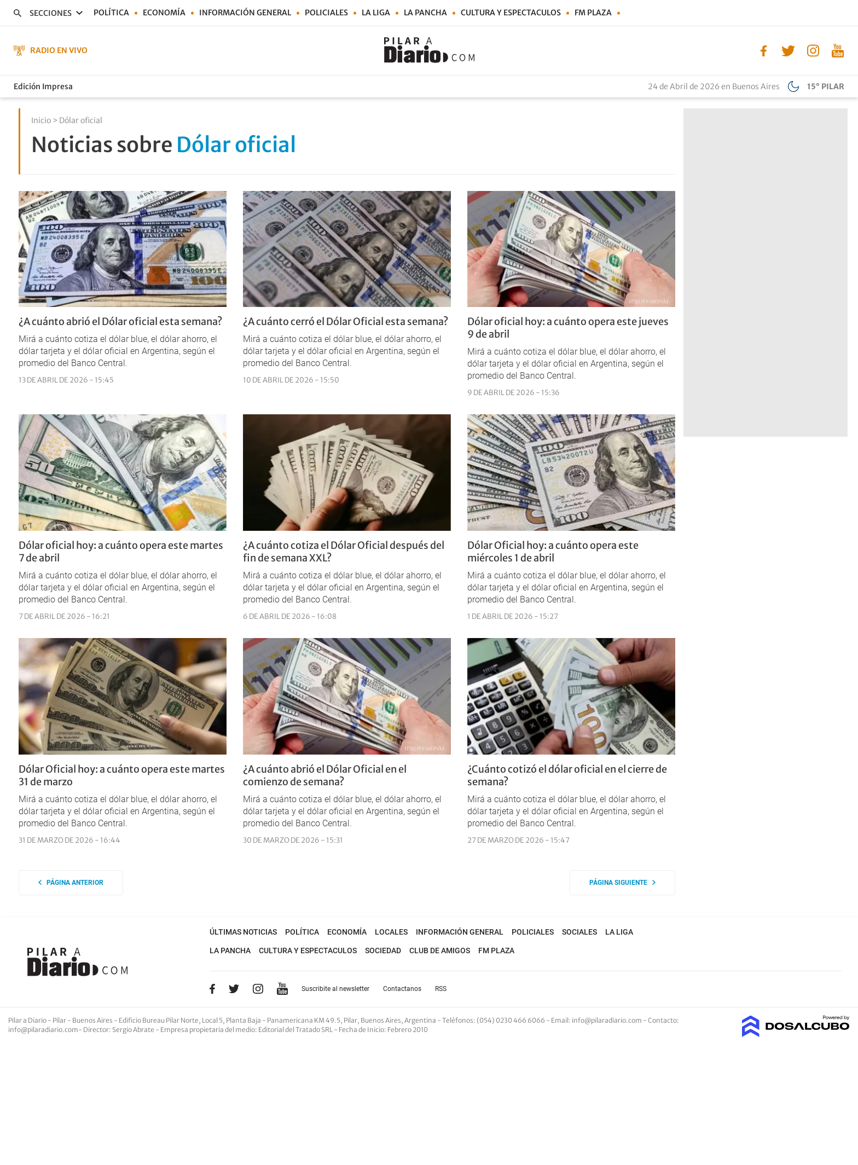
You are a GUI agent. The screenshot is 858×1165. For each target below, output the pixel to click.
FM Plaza (593, 13)
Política (111, 13)
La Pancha (425, 13)
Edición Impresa (43, 86)
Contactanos (402, 989)
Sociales (579, 932)
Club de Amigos (439, 950)
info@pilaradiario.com (43, 1029)
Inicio (41, 120)
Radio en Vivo (59, 50)
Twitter (234, 988)
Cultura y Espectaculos (511, 13)
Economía (164, 13)
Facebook (212, 989)
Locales (391, 932)
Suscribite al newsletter (335, 989)
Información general (245, 13)
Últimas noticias (243, 932)
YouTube (282, 989)
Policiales (326, 13)
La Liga (376, 13)
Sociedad (383, 950)
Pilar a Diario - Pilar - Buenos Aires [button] (61, 1020)
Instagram (258, 989)
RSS (441, 989)
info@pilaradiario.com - (610, 1020)
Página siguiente (622, 882)
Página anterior (70, 882)
